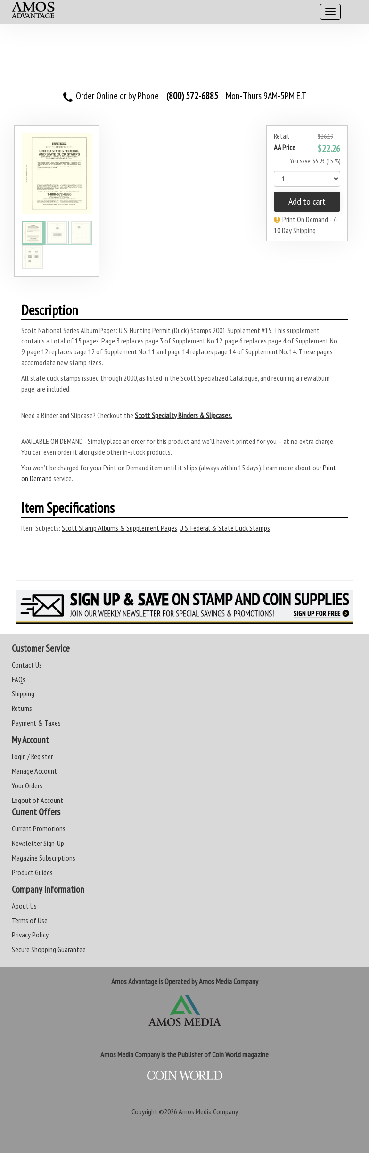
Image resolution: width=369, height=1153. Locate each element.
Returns (22, 708)
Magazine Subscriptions (43, 857)
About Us (24, 906)
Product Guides (32, 872)
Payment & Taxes (36, 722)
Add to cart (307, 201)
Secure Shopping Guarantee (49, 949)
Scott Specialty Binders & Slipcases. (183, 415)
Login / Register (32, 756)
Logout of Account (37, 800)
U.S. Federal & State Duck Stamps (225, 528)
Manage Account (34, 771)
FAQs (18, 679)
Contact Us (27, 664)
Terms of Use (30, 920)
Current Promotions (39, 828)
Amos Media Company (208, 1111)
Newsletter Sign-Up (38, 843)
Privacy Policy (30, 934)
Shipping (23, 693)
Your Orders (27, 785)
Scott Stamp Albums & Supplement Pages (119, 528)
